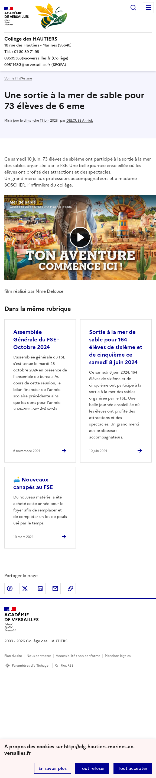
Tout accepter (132, 768)
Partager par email (55, 588)
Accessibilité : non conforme (78, 655)
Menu (148, 7)
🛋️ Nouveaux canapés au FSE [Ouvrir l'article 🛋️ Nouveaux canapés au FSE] (33, 483)
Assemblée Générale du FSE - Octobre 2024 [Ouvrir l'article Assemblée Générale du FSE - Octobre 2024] (36, 339)
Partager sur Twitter (25, 588)
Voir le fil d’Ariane (18, 78)
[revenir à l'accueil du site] (78, 39)
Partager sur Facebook (9, 588)
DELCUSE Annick (79, 120)
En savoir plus (52, 768)
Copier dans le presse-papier (70, 588)
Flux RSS (67, 665)
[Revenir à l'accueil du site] (21, 619)
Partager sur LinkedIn (40, 588)
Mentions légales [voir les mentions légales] (118, 655)
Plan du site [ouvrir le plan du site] (13, 655)
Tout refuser (92, 768)
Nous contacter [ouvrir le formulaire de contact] (39, 655)
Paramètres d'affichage (30, 665)
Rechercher (133, 7)
